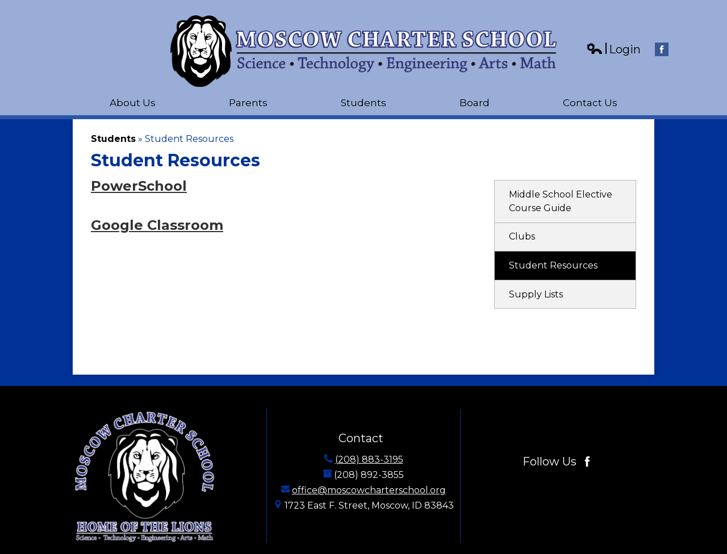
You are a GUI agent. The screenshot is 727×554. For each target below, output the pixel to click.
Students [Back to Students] (113, 138)
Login (613, 50)
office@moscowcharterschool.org (369, 490)
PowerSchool (139, 186)
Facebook (661, 50)
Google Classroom (157, 225)
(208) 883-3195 (369, 459)
